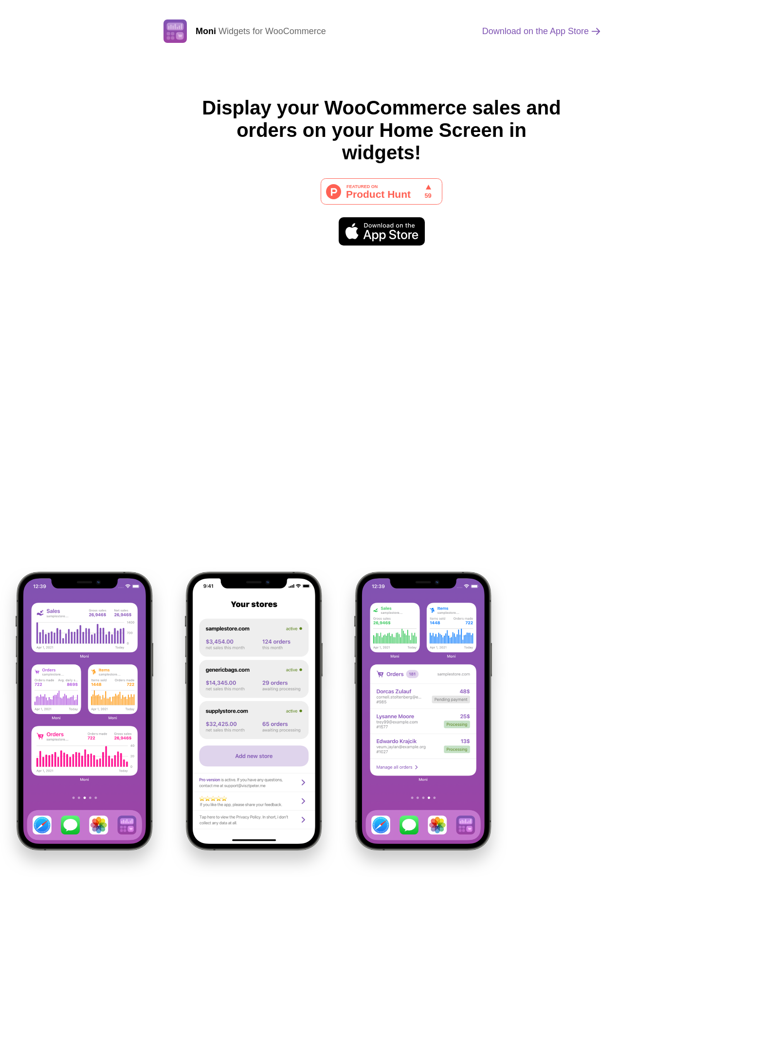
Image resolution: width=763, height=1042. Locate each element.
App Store (535, 31)
